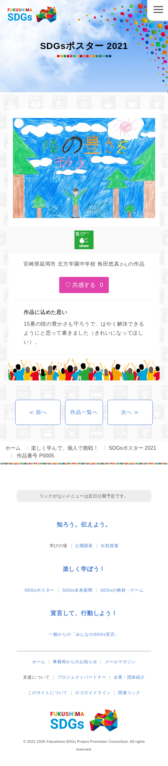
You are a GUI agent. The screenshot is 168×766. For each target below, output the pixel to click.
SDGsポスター (39, 590)
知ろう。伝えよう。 (84, 524)
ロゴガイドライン (93, 692)
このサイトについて (48, 692)
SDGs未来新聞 (77, 590)
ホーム (38, 661)
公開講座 (84, 545)
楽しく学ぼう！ (84, 569)
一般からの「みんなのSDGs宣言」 (84, 634)
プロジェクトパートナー (81, 677)
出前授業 (109, 545)
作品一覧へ (83, 412)
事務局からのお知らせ (75, 661)
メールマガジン (120, 661)
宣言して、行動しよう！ (84, 613)
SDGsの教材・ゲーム (121, 590)
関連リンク (129, 692)
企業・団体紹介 (129, 677)
